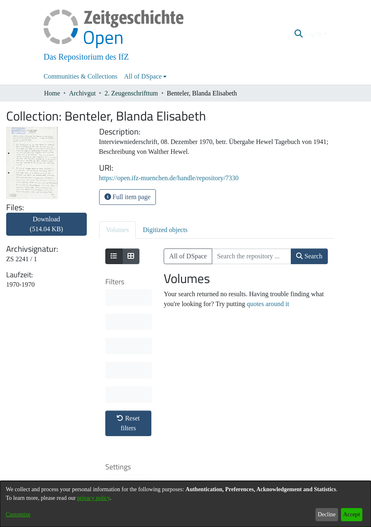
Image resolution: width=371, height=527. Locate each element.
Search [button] (309, 256)
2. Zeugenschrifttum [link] (131, 93)
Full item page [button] (127, 196)
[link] (46, 228)
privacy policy (93, 498)
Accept (351, 514)
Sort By (125, 365)
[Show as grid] (130, 256)
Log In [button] (314, 33)
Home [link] (52, 93)
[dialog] (185, 504)
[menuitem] (145, 76)
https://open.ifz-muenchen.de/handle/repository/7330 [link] (169, 177)
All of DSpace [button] (143, 76)
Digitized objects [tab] (165, 229)
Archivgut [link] (82, 93)
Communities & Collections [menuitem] (81, 76)
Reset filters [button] (128, 301)
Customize (18, 514)
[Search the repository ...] (251, 256)
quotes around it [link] (268, 303)
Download (46, 224)
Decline (327, 514)
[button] (299, 34)
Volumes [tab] (117, 229)
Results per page (127, 423)
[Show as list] (114, 256)
